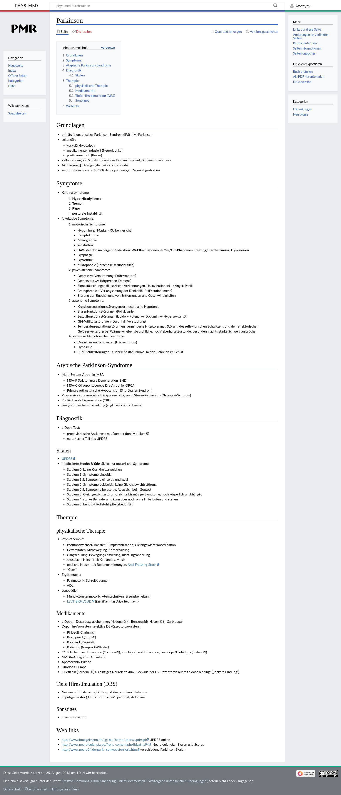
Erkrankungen (302, 109)
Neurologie (300, 114)
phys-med (26, 5)
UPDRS (67, 458)
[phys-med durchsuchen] (167, 5)
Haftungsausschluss (64, 789)
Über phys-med (36, 789)
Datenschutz (12, 789)
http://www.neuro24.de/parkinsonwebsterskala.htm (99, 749)
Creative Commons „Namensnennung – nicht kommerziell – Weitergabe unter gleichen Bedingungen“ (134, 781)
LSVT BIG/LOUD (79, 601)
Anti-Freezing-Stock (142, 564)
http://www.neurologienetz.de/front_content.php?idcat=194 (105, 744)
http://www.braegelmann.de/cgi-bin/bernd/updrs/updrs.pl (104, 740)
